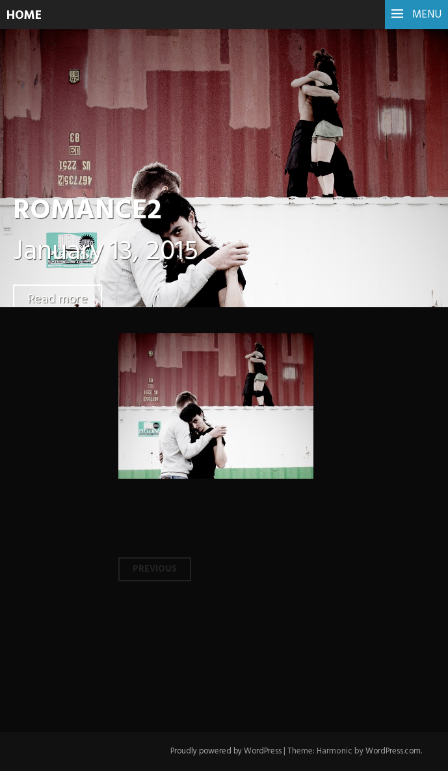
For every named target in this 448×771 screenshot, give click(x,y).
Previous (155, 569)
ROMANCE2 (91, 211)
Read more (58, 299)
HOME (25, 15)
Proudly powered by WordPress (222, 751)
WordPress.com (392, 751)
